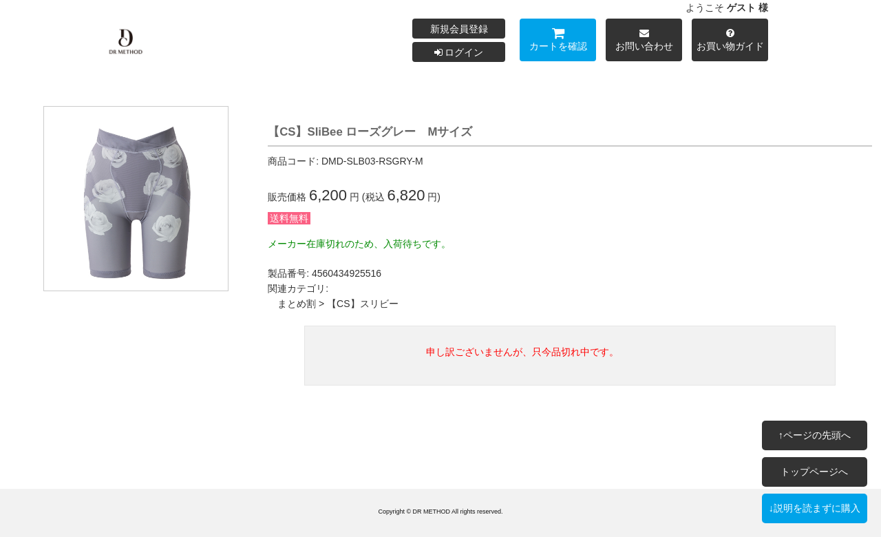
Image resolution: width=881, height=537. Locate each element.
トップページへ (814, 471)
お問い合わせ (644, 42)
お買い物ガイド (730, 42)
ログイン (459, 52)
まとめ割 (296, 303)
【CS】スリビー (362, 303)
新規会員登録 (459, 28)
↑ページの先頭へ (814, 435)
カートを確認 (558, 42)
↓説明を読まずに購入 (814, 508)
